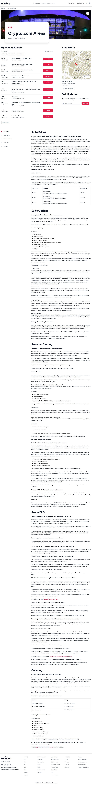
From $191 (48, 97)
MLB (25, 764)
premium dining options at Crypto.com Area (61, 656)
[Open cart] (86, 3)
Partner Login (54, 775)
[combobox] (46, 3)
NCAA (25, 775)
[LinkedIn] (11, 765)
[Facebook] (2, 765)
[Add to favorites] (87, 13)
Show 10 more (6, 122)
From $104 (47, 89)
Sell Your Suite (54, 762)
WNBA (25, 772)
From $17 (48, 70)
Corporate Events (55, 764)
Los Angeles (41, 762)
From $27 (48, 103)
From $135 (48, 110)
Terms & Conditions (83, 767)
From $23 (48, 64)
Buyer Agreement (82, 759)
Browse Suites (72, 3)
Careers (67, 762)
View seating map (68, 88)
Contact (67, 767)
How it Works (54, 767)
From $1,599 (48, 116)
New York (40, 759)
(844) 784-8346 (5, 761)
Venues (3, 8)
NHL (25, 767)
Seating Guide (80, 3)
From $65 (48, 59)
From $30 (48, 82)
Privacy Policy (81, 764)
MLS (25, 770)
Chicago (40, 772)
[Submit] (33, 3)
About (66, 759)
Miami (39, 764)
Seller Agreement (82, 762)
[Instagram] (5, 765)
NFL (25, 759)
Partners (67, 764)
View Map (86, 76)
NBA (25, 762)
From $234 (47, 76)
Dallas (39, 767)
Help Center (54, 770)
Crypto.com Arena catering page (44, 747)
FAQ (52, 772)
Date (4, 54)
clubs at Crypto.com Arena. (51, 599)
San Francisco (41, 770)
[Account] (90, 3)
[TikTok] (8, 765)
